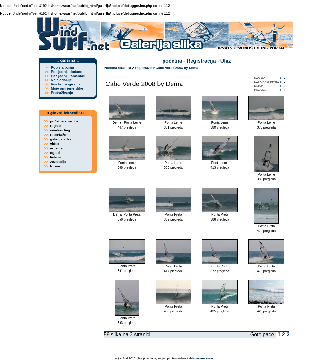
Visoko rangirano (65, 84)
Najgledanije (61, 80)
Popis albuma (62, 67)
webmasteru (204, 358)
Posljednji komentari (68, 76)
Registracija (201, 61)
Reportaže (143, 68)
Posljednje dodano (66, 72)
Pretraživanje (62, 92)
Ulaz (225, 61)
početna (172, 61)
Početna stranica (117, 68)
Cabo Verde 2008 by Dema (177, 68)
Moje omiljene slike (67, 88)
